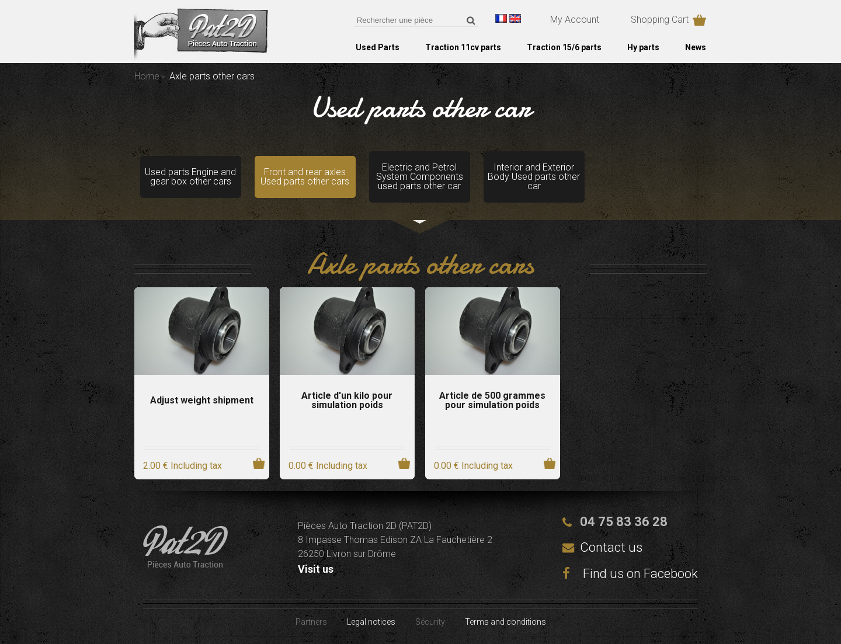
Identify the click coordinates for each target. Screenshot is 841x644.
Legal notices (371, 621)
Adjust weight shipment (201, 400)
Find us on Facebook (630, 573)
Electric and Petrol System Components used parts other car (419, 177)
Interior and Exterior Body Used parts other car (534, 177)
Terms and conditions (505, 621)
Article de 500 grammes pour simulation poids (492, 400)
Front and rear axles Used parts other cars (304, 176)
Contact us (611, 547)
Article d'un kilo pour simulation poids (346, 400)
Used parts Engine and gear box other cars (190, 176)
